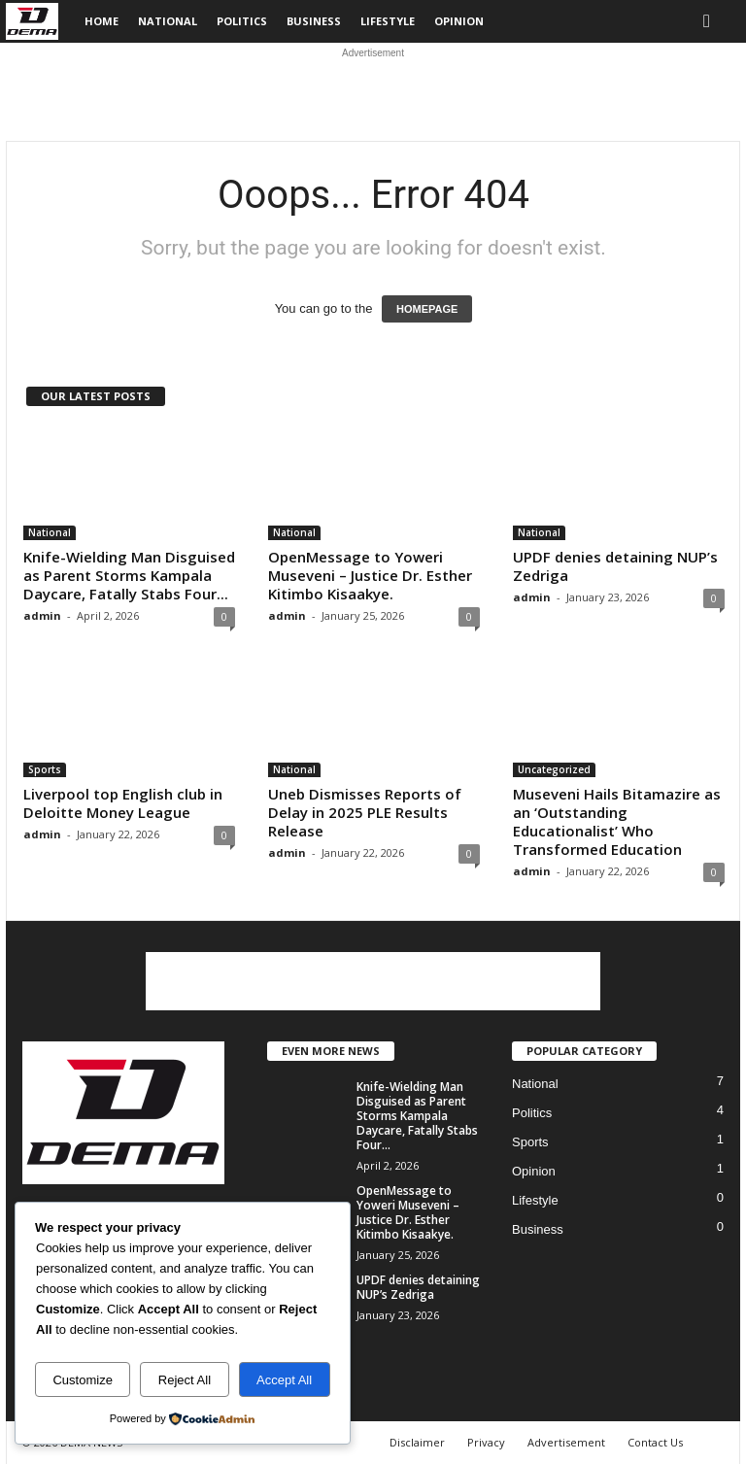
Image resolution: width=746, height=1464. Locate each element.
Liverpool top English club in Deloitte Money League (122, 803)
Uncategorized (554, 769)
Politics (242, 21)
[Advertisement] (373, 92)
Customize (82, 1380)
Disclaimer (417, 1442)
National (167, 21)
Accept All (284, 1380)
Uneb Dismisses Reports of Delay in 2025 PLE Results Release (364, 812)
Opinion (459, 21)
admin (42, 615)
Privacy (486, 1442)
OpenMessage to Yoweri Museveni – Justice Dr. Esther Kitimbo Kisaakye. (370, 575)
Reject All (184, 1380)
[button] (711, 21)
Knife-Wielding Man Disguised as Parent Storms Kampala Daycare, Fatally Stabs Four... (129, 575)
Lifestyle (387, 21)
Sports (44, 769)
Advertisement (566, 1442)
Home (102, 21)
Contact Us (655, 1442)
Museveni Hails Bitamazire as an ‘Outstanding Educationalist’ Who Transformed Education (617, 821)
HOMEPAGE (427, 309)
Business (314, 21)
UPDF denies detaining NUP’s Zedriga (615, 566)
